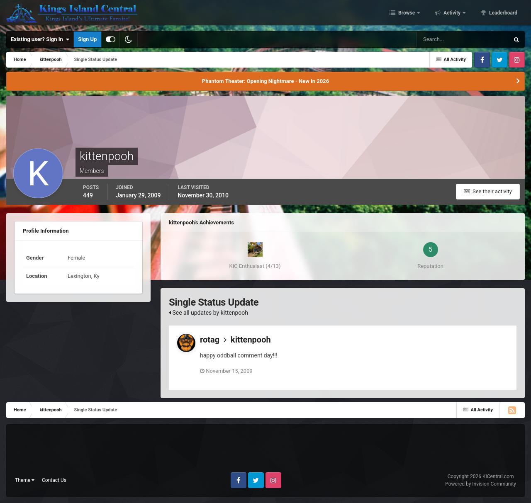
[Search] (437, 39)
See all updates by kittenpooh (208, 312)
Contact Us (54, 480)
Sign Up (87, 39)
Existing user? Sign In (40, 39)
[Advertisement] (265, 451)
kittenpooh (251, 340)
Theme (24, 480)
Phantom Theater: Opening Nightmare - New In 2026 (265, 81)
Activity (452, 14)
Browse (406, 14)
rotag (209, 340)
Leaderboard (502, 14)
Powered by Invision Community (480, 484)
